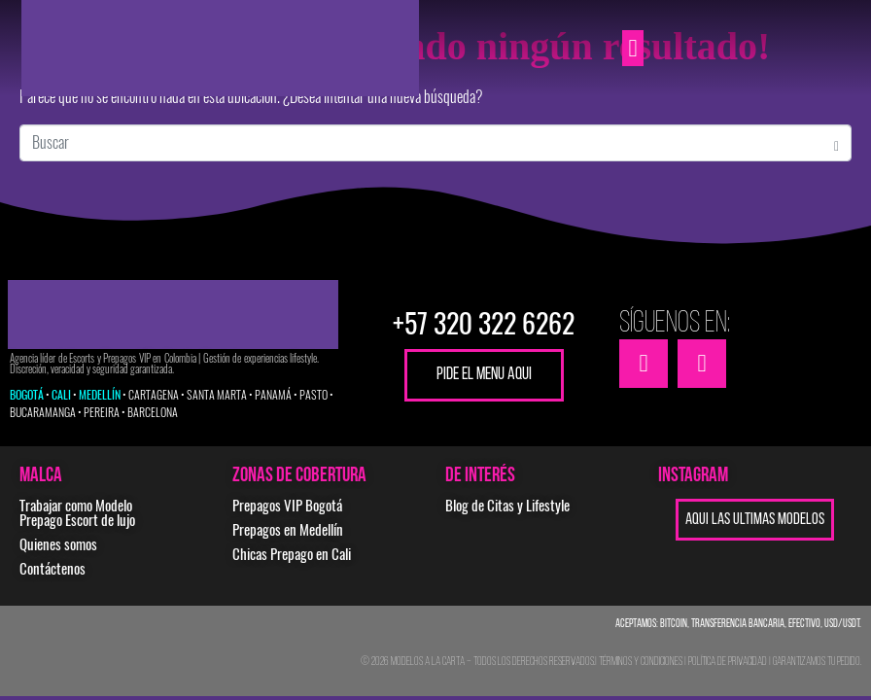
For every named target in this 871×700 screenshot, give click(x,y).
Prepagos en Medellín (287, 530)
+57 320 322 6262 (484, 322)
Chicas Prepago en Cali (291, 554)
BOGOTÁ (27, 394)
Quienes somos (58, 544)
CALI (61, 394)
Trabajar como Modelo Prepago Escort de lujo (77, 513)
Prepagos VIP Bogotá (287, 505)
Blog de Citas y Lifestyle (507, 505)
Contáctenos (52, 568)
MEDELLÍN (100, 394)
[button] (633, 48)
